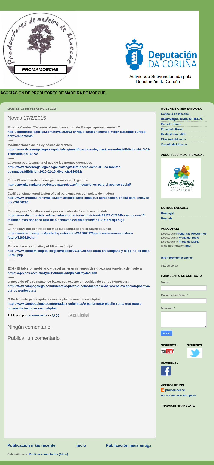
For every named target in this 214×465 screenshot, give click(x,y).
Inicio (80, 445)
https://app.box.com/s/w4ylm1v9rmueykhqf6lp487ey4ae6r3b (52, 273)
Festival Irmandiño (173, 134)
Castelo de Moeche (174, 144)
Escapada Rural (171, 129)
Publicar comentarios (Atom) (48, 454)
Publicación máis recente (31, 445)
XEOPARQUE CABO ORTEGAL (182, 119)
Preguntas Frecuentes (191, 233)
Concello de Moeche (175, 113)
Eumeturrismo (171, 124)
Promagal (167, 213)
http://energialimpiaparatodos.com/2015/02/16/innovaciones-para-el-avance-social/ (69, 184)
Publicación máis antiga (128, 445)
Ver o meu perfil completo (178, 395)
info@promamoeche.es (177, 257)
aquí (188, 245)
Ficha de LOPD (189, 241)
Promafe (166, 218)
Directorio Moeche (173, 139)
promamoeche (175, 390)
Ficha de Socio (189, 237)
